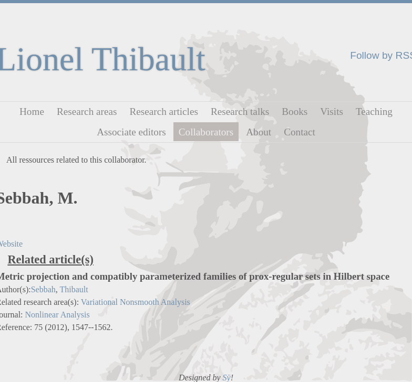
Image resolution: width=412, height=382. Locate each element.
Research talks (240, 111)
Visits (331, 111)
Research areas (87, 111)
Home (31, 111)
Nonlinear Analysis (57, 314)
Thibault (73, 289)
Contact (299, 131)
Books (294, 111)
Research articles (163, 111)
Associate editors (131, 131)
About (258, 131)
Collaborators (206, 131)
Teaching (374, 111)
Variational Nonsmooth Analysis (135, 302)
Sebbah (43, 289)
